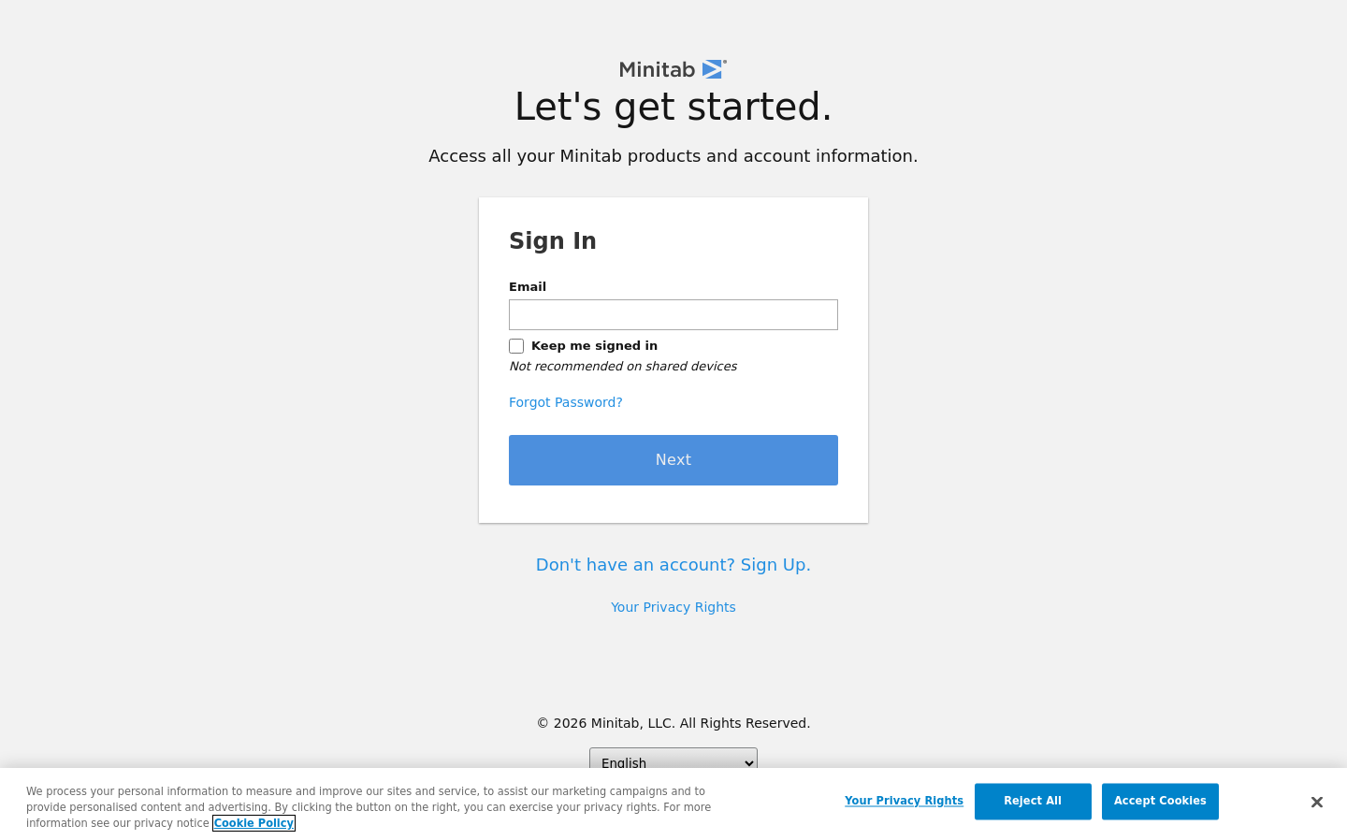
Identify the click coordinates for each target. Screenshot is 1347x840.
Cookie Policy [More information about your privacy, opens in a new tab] (254, 824)
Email (527, 287)
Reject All (1033, 801)
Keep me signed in (594, 346)
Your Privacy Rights (673, 607)
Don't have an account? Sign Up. (673, 564)
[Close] (1317, 803)
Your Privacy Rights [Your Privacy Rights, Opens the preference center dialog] (904, 801)
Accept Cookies (1160, 801)
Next (674, 460)
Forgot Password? (566, 402)
